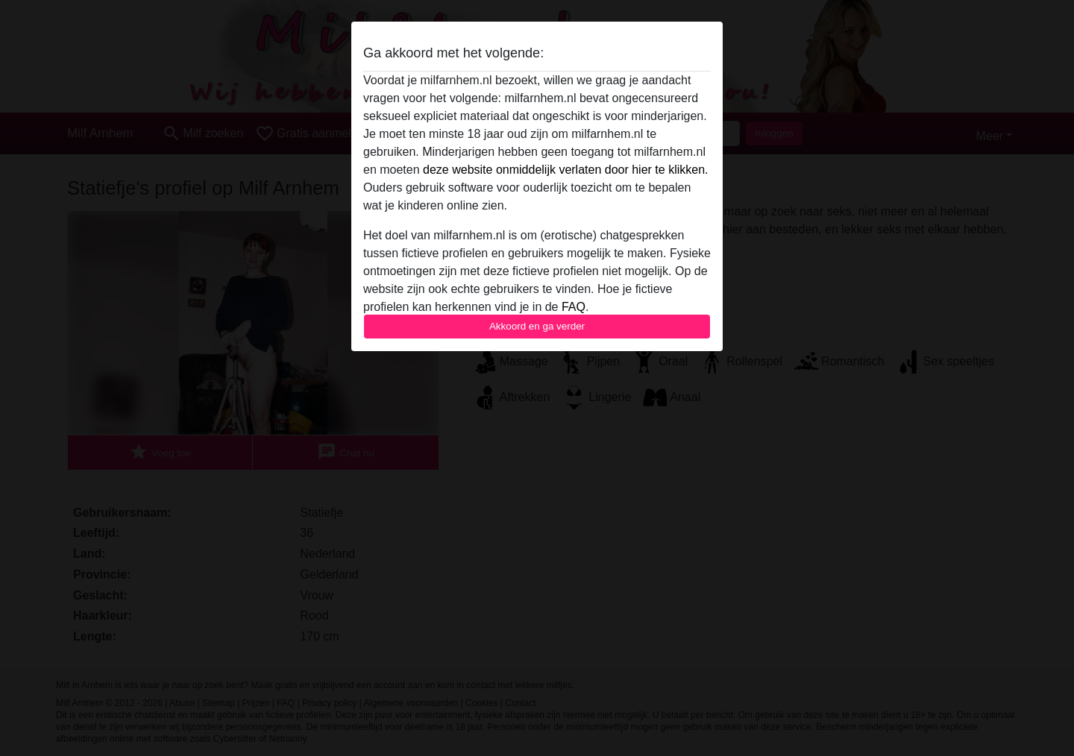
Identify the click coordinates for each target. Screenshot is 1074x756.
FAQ (573, 306)
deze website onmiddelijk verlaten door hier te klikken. (565, 169)
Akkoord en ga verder (537, 326)
